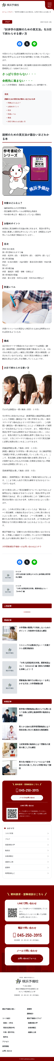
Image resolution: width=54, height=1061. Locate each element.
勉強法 (27, 850)
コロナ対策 (27, 833)
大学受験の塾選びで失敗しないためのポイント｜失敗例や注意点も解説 (34, 629)
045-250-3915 (29, 790)
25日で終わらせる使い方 (17, 121)
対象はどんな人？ (14, 103)
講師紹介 (30, 1014)
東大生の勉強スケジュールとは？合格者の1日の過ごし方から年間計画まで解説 (35, 765)
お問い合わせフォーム (27, 958)
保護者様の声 (27, 845)
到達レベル (12, 114)
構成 (9, 118)
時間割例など (27, 873)
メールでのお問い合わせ (27, 797)
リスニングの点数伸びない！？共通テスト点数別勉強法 (34, 646)
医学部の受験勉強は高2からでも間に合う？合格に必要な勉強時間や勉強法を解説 (35, 712)
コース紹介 (6, 1018)
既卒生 (5, 1037)
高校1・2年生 (8, 1023)
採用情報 (5, 1046)
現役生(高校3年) (9, 1028)
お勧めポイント (13, 106)
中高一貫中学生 (8, 1032)
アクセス (5, 1041)
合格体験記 (27, 856)
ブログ (10, 12)
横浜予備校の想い (8, 1009)
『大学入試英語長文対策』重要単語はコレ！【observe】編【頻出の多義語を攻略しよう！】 (34, 666)
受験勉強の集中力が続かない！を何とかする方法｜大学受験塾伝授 (34, 682)
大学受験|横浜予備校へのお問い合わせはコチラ (21, 547)
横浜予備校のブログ (34, 1018)
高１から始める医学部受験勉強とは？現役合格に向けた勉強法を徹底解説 (34, 728)
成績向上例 (27, 862)
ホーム (4, 12)
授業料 (27, 867)
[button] (49, 4)
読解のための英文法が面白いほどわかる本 (20, 99)
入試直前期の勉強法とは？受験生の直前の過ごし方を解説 (34, 745)
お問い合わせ (7, 1051)
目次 (9, 110)
